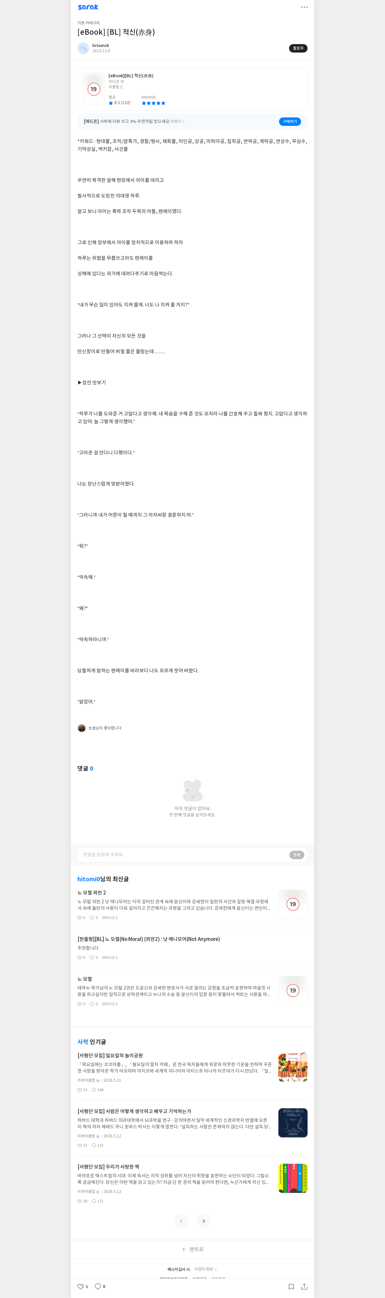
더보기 (304, 7)
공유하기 (304, 1286)
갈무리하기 (291, 1286)
